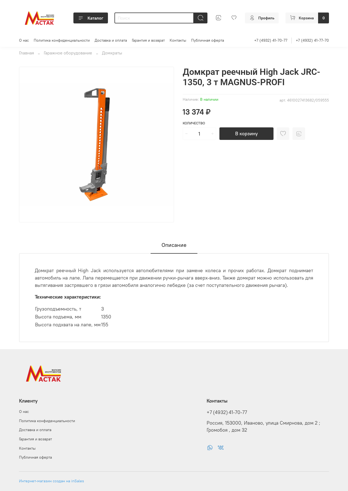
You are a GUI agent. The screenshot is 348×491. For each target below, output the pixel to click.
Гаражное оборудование (68, 53)
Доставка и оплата (111, 40)
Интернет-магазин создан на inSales (51, 480)
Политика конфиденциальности (62, 40)
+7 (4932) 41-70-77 (270, 40)
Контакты (178, 40)
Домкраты (112, 53)
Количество (194, 123)
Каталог (90, 18)
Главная (26, 53)
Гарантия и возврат (148, 40)
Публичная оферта (207, 40)
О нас (24, 40)
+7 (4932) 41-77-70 (312, 40)
